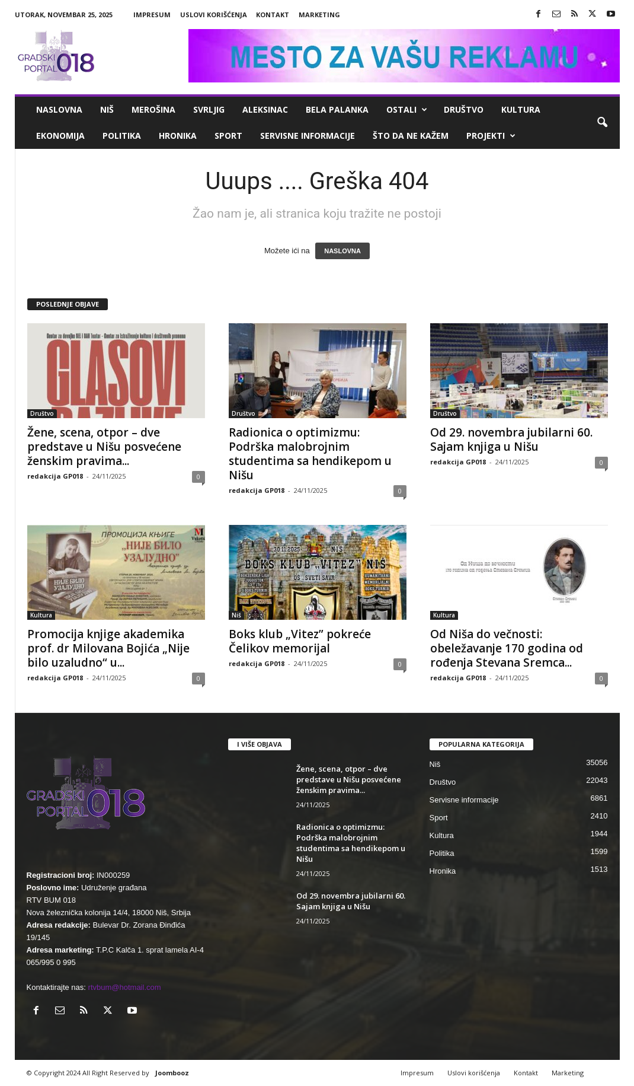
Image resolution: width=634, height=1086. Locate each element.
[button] (602, 123)
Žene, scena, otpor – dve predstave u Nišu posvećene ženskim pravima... (104, 447)
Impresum (152, 14)
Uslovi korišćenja (213, 14)
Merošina (153, 109)
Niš (107, 109)
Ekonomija (60, 135)
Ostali (406, 110)
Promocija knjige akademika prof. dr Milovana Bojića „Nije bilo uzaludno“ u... (108, 648)
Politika (122, 135)
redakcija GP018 (55, 476)
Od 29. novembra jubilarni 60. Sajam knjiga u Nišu (511, 439)
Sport (228, 135)
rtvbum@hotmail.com (124, 987)
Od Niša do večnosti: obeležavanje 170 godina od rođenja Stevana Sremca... (506, 648)
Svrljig (209, 109)
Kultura (520, 109)
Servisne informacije (307, 135)
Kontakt (272, 14)
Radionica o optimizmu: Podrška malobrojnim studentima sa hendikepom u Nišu (310, 454)
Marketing (319, 14)
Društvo (463, 109)
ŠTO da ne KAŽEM (411, 135)
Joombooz (172, 1072)
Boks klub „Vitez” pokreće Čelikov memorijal (300, 641)
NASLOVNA (342, 250)
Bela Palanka (337, 109)
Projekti (490, 136)
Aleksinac (265, 109)
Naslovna (59, 109)
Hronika (178, 135)
